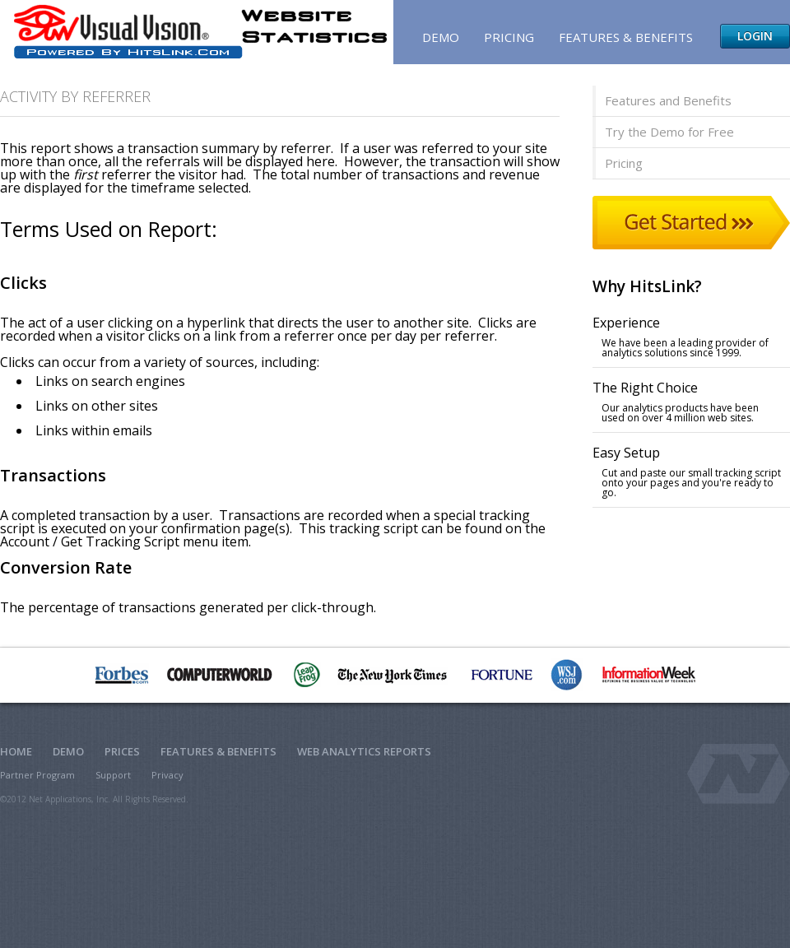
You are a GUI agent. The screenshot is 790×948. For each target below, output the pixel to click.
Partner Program (37, 775)
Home (16, 751)
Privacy (167, 775)
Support (113, 775)
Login (755, 36)
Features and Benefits (668, 100)
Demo (440, 37)
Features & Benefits (626, 37)
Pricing (509, 37)
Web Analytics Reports (364, 751)
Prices (122, 751)
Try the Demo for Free (669, 131)
